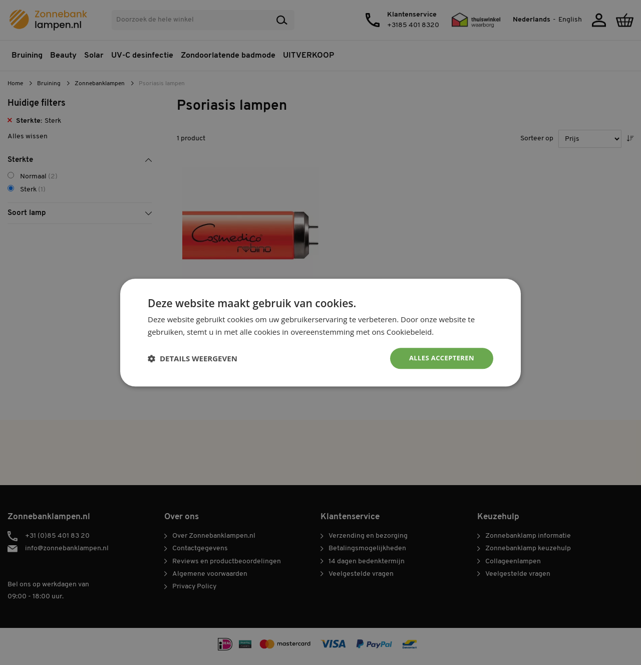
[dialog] (320, 332)
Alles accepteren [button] (439, 358)
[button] (192, 358)
